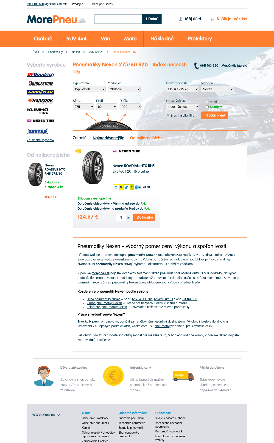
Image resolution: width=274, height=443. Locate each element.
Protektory (200, 38)
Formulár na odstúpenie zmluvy (170, 438)
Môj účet (190, 19)
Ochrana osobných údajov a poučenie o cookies (98, 434)
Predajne (77, 4)
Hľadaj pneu (215, 115)
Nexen (76, 52)
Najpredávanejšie (108, 138)
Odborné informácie (133, 413)
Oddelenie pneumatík (95, 423)
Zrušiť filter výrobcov (40, 140)
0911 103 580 (35, 4)
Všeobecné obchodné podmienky (169, 425)
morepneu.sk (100, 273)
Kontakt (86, 428)
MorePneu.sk (51, 415)
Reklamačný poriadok (169, 431)
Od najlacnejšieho (146, 138)
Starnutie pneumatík (131, 428)
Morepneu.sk (56, 16)
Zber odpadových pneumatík (129, 434)
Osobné (43, 38)
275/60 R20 (96, 52)
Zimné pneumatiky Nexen (104, 303)
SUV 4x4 (76, 38)
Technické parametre (132, 423)
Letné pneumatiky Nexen (103, 299)
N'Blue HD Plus (142, 299)
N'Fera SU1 (189, 299)
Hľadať (152, 19)
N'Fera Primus (163, 299)
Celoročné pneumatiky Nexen (107, 307)
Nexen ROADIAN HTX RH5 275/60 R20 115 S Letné (55, 173)
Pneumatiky (55, 52)
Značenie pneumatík (132, 418)
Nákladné (162, 38)
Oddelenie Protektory (95, 418)
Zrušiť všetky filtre (180, 115)
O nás (86, 413)
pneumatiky (162, 326)
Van (105, 38)
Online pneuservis (102, 4)
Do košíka (145, 217)
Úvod (36, 52)
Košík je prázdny (228, 19)
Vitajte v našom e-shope (170, 418)
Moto (130, 38)
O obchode (163, 413)
